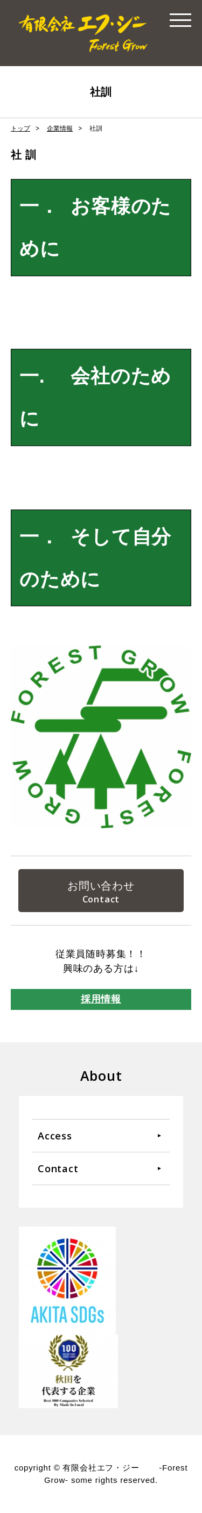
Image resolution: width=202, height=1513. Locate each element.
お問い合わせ (101, 886)
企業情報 (60, 128)
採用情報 (101, 999)
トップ (20, 128)
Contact (58, 1168)
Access (55, 1135)
